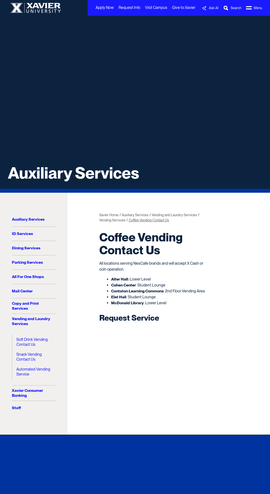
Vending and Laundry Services (31, 321)
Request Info (129, 7)
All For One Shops (28, 276)
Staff (16, 407)
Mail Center (22, 291)
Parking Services (27, 262)
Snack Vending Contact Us (29, 357)
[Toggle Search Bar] (232, 8)
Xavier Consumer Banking (27, 393)
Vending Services (112, 220)
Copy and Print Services (25, 306)
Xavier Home (109, 215)
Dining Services (26, 248)
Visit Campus (156, 7)
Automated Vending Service (33, 371)
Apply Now (105, 7)
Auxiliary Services (73, 173)
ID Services (22, 233)
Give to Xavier (183, 7)
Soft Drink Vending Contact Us (32, 342)
